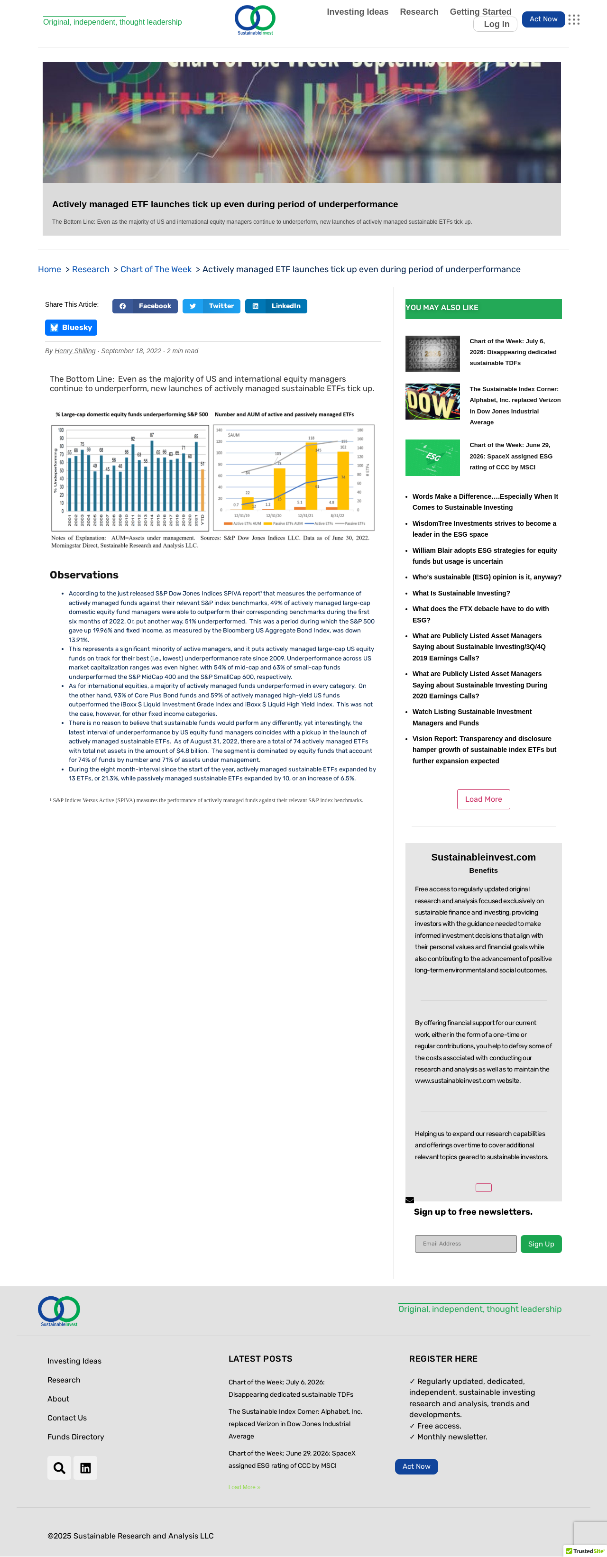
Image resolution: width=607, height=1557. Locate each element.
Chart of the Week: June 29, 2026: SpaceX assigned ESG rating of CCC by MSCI (510, 456)
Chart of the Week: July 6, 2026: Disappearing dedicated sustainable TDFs (513, 352)
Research (419, 12)
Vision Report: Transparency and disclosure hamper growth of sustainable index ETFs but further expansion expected (484, 750)
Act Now (544, 19)
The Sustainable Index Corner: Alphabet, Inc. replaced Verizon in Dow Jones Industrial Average (296, 1424)
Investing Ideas (358, 12)
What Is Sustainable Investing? (461, 593)
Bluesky (71, 327)
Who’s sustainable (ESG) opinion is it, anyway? (487, 577)
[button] (145, 306)
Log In (497, 24)
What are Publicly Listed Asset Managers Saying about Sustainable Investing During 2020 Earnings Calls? (480, 685)
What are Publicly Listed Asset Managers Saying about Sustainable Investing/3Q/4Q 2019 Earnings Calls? (479, 647)
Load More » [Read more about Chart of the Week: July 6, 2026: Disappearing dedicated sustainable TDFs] (244, 1487)
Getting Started (481, 12)
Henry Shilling (75, 351)
